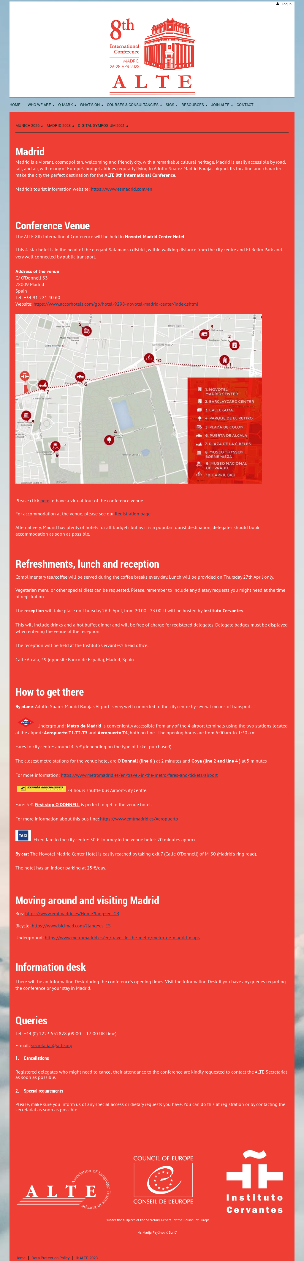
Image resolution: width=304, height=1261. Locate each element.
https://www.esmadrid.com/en (121, 189)
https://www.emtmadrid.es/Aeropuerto (139, 819)
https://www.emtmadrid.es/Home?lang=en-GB (72, 913)
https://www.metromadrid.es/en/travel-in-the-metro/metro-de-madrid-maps (122, 937)
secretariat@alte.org (51, 1045)
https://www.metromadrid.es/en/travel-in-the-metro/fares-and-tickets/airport (139, 775)
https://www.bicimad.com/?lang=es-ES (71, 926)
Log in (287, 4)
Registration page (133, 514)
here (44, 501)
